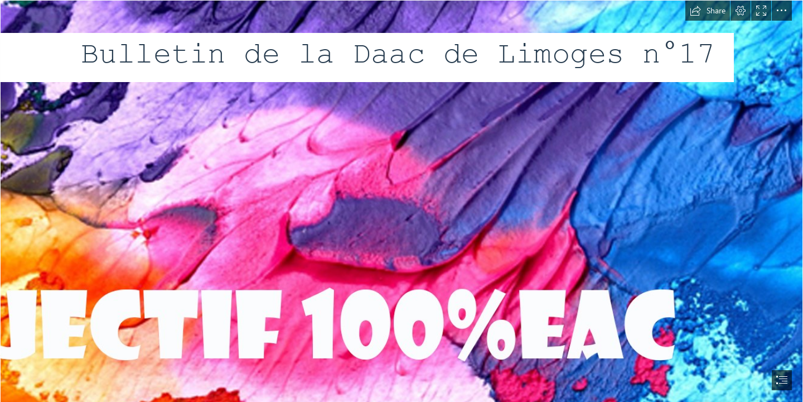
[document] (401, 201)
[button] (707, 11)
